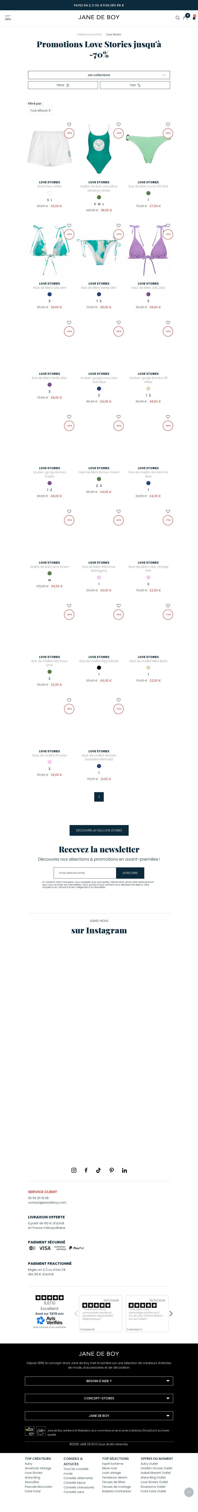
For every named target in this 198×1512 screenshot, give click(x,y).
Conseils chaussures (79, 1487)
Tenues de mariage (116, 1487)
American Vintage (38, 1468)
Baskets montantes (116, 1491)
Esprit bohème (112, 1464)
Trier (135, 85)
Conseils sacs (74, 1492)
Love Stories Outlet (154, 1482)
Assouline (32, 1482)
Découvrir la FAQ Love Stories (99, 830)
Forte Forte (33, 1491)
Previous (77, 1314)
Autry (28, 1464)
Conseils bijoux (74, 1483)
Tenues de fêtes (113, 1482)
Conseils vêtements (78, 1478)
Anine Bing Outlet (153, 1477)
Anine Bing (32, 1477)
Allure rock (109, 1468)
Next (170, 1314)
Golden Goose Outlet (156, 1468)
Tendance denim (114, 1477)
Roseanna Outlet (153, 1487)
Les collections (126, 75)
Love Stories (33, 1473)
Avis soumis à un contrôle (49, 1327)
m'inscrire (135, 873)
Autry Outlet (149, 1464)
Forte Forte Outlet (153, 1491)
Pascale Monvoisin (38, 1487)
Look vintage (111, 1473)
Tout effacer (40, 110)
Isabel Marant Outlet (156, 1473)
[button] (193, 18)
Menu (8, 19)
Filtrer (63, 85)
